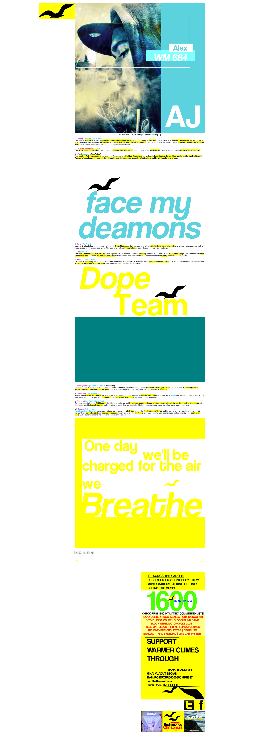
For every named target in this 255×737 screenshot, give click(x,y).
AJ (159, 135)
